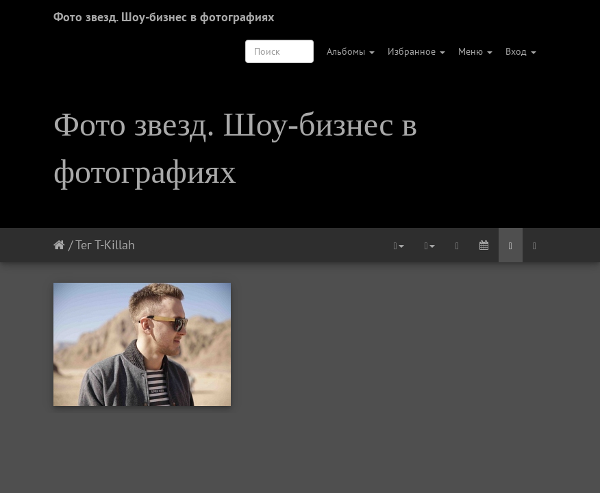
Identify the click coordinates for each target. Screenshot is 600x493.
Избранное (416, 51)
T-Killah (115, 245)
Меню (475, 51)
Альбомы (351, 51)
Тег (83, 245)
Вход (520, 51)
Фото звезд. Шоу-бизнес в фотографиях (163, 17)
